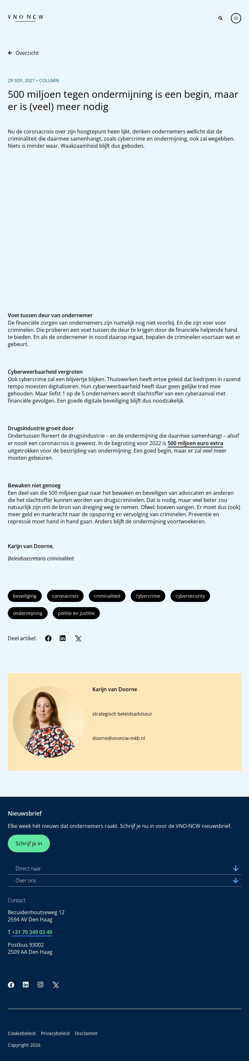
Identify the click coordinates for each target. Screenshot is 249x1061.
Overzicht (23, 52)
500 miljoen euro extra (195, 443)
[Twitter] (78, 638)
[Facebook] (48, 638)
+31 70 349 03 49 (32, 932)
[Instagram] (40, 984)
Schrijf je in (29, 843)
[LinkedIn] (63, 638)
